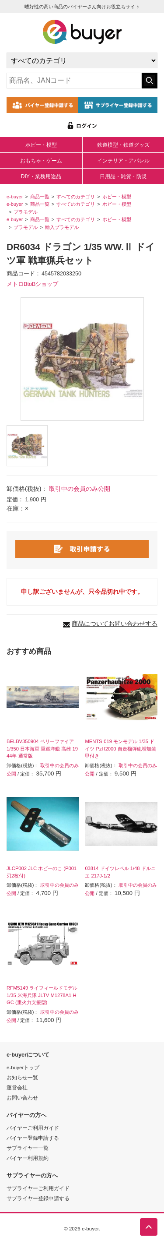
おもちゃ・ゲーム (41, 161)
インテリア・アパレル (123, 161)
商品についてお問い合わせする (114, 623)
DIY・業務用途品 (41, 176)
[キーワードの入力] (74, 80)
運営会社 (17, 1087)
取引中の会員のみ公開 (79, 488)
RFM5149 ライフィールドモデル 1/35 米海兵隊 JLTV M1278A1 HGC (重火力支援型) (42, 995)
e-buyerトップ (23, 1067)
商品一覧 (39, 196)
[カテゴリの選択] (82, 60)
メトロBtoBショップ (32, 284)
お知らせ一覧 (22, 1077)
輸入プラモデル (62, 227)
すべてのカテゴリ (75, 196)
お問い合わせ (22, 1097)
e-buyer (15, 196)
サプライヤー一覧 (28, 1148)
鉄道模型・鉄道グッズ (123, 145)
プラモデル (26, 212)
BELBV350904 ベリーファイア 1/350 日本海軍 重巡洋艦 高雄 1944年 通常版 (42, 749)
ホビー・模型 (41, 145)
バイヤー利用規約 (28, 1158)
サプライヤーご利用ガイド (38, 1188)
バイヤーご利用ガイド (33, 1128)
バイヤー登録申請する (33, 1138)
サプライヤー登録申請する (38, 1198)
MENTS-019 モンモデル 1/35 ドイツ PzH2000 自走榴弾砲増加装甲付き (120, 749)
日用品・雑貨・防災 (123, 176)
